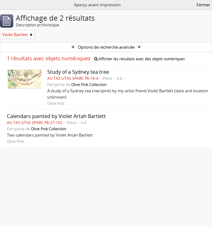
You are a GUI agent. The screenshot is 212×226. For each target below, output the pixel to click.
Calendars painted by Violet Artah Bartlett (56, 116)
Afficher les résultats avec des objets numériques (139, 59)
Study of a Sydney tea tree (78, 71)
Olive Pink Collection (88, 84)
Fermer (203, 5)
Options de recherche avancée (106, 47)
